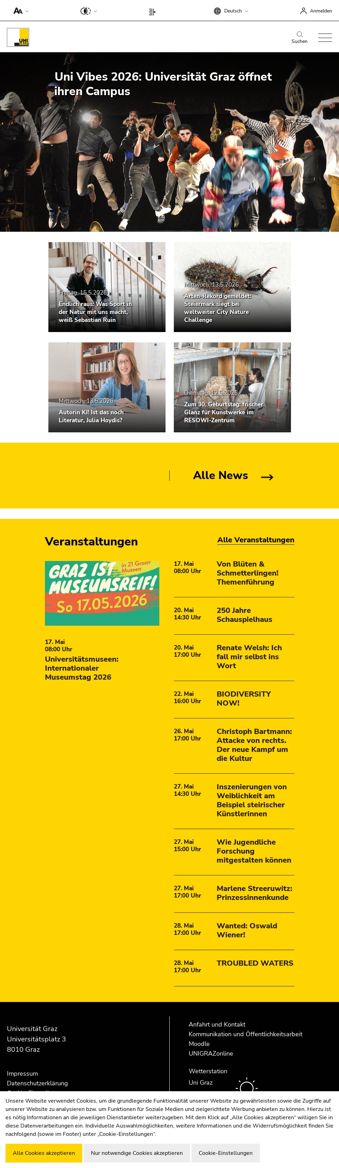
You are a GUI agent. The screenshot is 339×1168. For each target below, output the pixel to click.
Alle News (220, 475)
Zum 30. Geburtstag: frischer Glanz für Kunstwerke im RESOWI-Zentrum (223, 412)
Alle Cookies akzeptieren (44, 1153)
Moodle (199, 1044)
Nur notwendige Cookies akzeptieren (137, 1153)
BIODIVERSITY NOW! (244, 698)
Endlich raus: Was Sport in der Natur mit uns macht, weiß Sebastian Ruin (95, 312)
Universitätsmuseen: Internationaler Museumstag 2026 (82, 668)
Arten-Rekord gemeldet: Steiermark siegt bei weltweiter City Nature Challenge (217, 308)
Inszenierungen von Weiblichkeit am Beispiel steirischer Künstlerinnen (252, 800)
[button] (19, 10)
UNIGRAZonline (211, 1053)
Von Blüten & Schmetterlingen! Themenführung (248, 573)
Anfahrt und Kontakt (217, 1024)
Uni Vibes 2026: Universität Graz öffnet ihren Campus (163, 84)
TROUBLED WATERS (255, 963)
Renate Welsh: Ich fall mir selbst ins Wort (249, 657)
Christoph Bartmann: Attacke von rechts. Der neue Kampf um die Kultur (254, 745)
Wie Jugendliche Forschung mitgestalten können (254, 851)
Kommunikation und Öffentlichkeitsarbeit (245, 1034)
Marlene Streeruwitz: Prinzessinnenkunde (254, 893)
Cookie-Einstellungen (226, 1153)
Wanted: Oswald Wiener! (247, 930)
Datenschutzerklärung (37, 1083)
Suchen (300, 38)
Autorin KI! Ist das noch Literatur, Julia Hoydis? (91, 416)
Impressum (22, 1073)
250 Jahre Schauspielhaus (244, 615)
